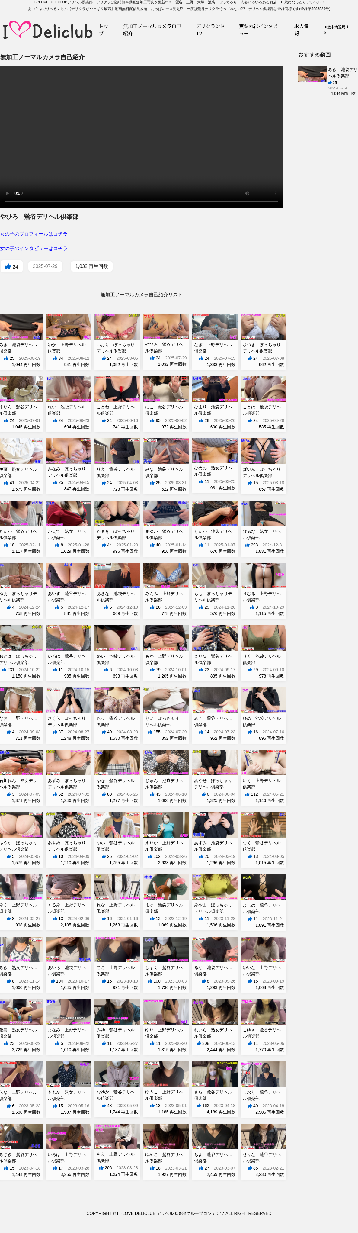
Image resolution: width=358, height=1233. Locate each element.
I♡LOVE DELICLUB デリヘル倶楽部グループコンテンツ (171, 1213)
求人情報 (301, 29)
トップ (103, 29)
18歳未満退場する (336, 29)
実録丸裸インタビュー (258, 29)
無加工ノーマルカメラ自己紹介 (152, 29)
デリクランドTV (210, 29)
